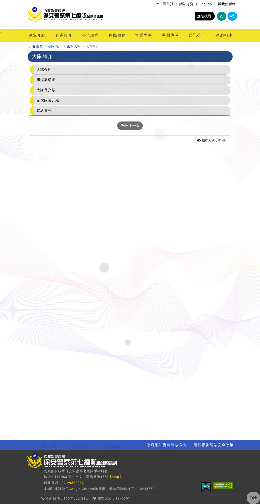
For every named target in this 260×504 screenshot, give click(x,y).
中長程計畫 (174, 351)
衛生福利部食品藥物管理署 (127, 203)
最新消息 (111, 182)
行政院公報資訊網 (56, 407)
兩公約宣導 (50, 309)
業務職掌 (48, 203)
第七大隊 (79, 225)
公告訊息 (90, 35)
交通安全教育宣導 (56, 323)
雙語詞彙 (167, 182)
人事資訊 (111, 232)
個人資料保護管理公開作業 (187, 337)
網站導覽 (186, 4)
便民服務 (117, 35)
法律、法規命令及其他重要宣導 (67, 337)
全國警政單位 (52, 400)
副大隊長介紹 (48, 100)
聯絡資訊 (44, 110)
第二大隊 (79, 189)
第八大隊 (79, 232)
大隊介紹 (44, 69)
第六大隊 (79, 218)
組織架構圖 (46, 80)
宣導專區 (143, 35)
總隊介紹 (37, 35)
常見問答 (167, 196)
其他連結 (48, 414)
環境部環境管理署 (119, 196)
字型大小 (221, 16)
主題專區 (170, 35)
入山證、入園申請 (175, 203)
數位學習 (141, 294)
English (205, 4)
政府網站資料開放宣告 (123, 267)
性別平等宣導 (52, 316)
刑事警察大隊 (83, 246)
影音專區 (111, 239)
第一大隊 (79, 182)
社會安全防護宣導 (56, 294)
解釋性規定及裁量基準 (184, 287)
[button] (253, 498)
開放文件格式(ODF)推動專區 (65, 344)
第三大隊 (79, 196)
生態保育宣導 (52, 302)
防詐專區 (48, 351)
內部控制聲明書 (178, 323)
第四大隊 (73, 46)
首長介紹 (48, 189)
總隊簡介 (48, 182)
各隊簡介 (63, 35)
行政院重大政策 (117, 253)
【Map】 (115, 477)
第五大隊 (79, 210)
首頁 (37, 46)
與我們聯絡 (227, 4)
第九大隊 (79, 239)
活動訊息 (111, 189)
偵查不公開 (174, 344)
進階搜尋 (204, 16)
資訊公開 (197, 35)
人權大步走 (50, 380)
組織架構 (48, 196)
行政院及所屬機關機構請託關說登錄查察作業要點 (82, 358)
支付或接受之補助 (180, 302)
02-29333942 (73, 483)
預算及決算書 (176, 294)
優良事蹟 (111, 246)
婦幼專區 (141, 302)
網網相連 (223, 35)
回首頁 (168, 4)
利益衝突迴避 (176, 330)
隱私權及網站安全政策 (123, 260)
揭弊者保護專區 (54, 373)
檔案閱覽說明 (171, 189)
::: (157, 4)
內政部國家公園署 (119, 210)
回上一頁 (130, 125)
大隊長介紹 (46, 90)
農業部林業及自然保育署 (125, 225)
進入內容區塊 (10, 2)
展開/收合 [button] (233, 163)
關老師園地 (143, 287)
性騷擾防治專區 (54, 330)
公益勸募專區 (176, 316)
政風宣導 (48, 287)
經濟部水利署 (115, 218)
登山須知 (167, 210)
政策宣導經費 (176, 309)
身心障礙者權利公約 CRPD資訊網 (69, 366)
